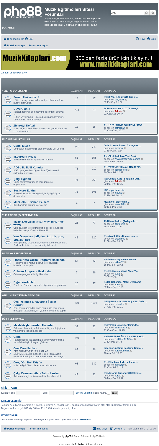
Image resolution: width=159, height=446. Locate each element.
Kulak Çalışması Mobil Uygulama (122, 282)
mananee (120, 364)
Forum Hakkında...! (26, 97)
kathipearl (120, 127)
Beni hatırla (102, 392)
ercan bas (120, 238)
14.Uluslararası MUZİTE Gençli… (122, 108)
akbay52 (119, 262)
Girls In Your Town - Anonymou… (123, 145)
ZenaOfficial (121, 327)
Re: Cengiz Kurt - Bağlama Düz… (122, 178)
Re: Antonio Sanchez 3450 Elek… (123, 373)
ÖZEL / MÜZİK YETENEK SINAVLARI (20, 295)
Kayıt (14, 387)
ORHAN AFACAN (124, 339)
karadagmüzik (122, 350)
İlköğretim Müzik (24, 156)
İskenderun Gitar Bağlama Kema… (123, 348)
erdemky (119, 304)
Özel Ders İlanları (25, 348)
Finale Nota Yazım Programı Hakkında (39, 259)
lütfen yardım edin (114, 190)
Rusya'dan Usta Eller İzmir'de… (121, 325)
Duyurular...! (21, 108)
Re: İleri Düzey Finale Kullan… (121, 259)
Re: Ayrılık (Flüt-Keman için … (121, 236)
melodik (119, 148)
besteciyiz (120, 224)
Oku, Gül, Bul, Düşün (27, 362)
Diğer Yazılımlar (24, 282)
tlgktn (117, 284)
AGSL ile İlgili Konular (28, 167)
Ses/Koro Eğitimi (24, 190)
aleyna (118, 192)
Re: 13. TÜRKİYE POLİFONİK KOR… (124, 125)
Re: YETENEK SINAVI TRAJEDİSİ (122, 167)
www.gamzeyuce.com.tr (127, 159)
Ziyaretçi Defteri (24, 125)
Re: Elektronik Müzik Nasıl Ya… (121, 271)
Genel (17, 336)
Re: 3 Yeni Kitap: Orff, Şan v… (121, 97)
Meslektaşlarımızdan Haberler (33, 325)
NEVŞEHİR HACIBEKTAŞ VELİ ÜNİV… (125, 301)
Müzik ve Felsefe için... (116, 201)
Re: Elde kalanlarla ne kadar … (121, 362)
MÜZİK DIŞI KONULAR (13, 319)
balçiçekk (120, 99)
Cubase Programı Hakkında (32, 271)
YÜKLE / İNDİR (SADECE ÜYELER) (20, 215)
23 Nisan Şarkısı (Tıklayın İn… (121, 221)
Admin (118, 111)
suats (117, 273)
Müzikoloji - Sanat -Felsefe (31, 202)
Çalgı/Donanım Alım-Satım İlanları (36, 373)
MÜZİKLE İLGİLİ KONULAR (16, 139)
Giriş (4, 387)
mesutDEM (120, 204)
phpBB (68, 436)
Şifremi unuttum (84, 392)
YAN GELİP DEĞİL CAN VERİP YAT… (124, 336)
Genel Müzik (21, 145)
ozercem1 (85, 419)
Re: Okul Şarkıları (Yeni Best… (121, 156)
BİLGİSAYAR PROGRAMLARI (17, 253)
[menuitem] (29, 39)
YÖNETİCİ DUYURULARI (14, 91)
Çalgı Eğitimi (22, 179)
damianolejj (121, 169)
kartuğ (118, 375)
